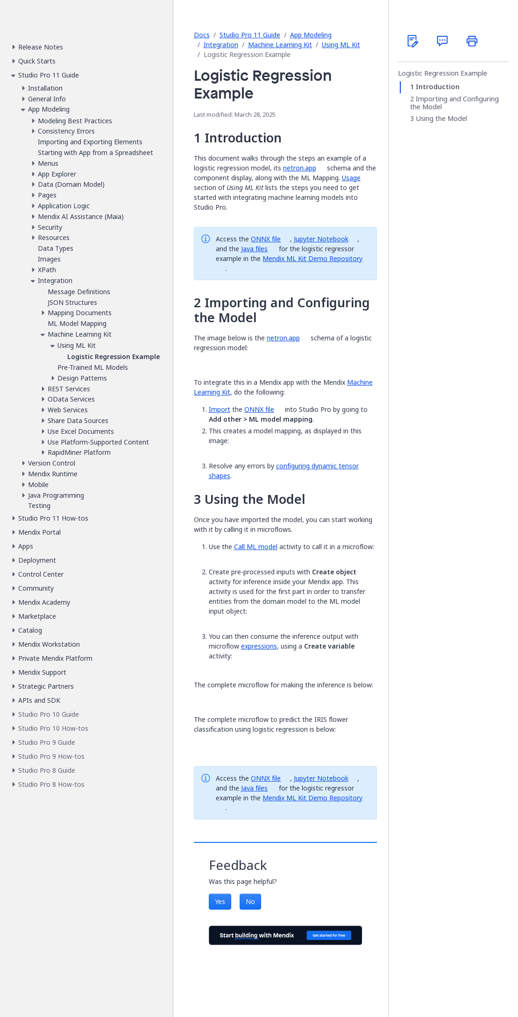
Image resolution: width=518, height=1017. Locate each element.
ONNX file (266, 239)
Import (219, 409)
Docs (202, 35)
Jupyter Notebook (321, 239)
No (250, 901)
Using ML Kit (341, 44)
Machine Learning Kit (280, 44)
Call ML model (255, 546)
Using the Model (441, 118)
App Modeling (311, 35)
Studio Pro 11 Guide (250, 35)
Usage (351, 178)
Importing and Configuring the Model (454, 103)
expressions (259, 646)
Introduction (438, 87)
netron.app (299, 168)
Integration (221, 44)
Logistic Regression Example (442, 73)
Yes (220, 901)
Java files (254, 249)
